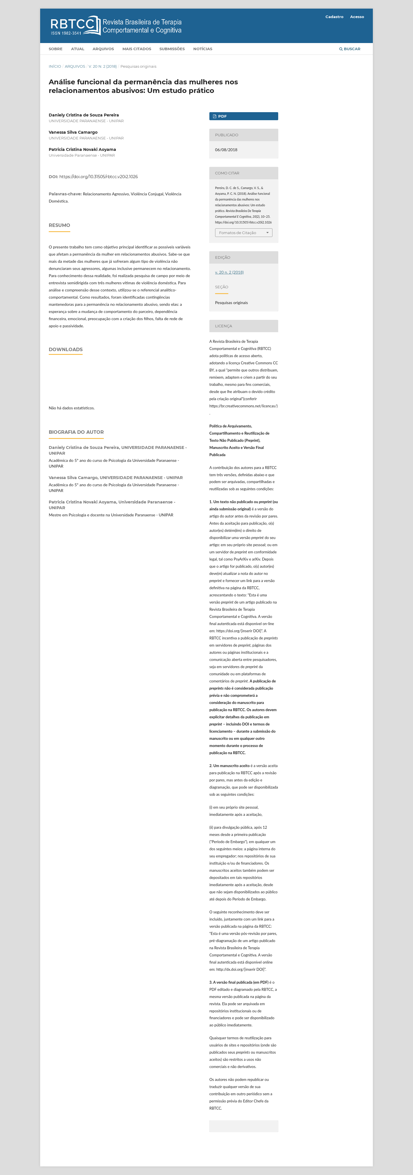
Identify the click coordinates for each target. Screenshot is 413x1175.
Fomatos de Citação (237, 232)
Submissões (172, 48)
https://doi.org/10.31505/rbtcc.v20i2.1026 (98, 176)
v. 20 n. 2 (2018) (103, 66)
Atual (77, 48)
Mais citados (136, 48)
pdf (222, 116)
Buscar (350, 48)
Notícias (202, 48)
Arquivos (103, 48)
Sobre (56, 48)
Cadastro (335, 16)
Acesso (357, 16)
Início (55, 66)
